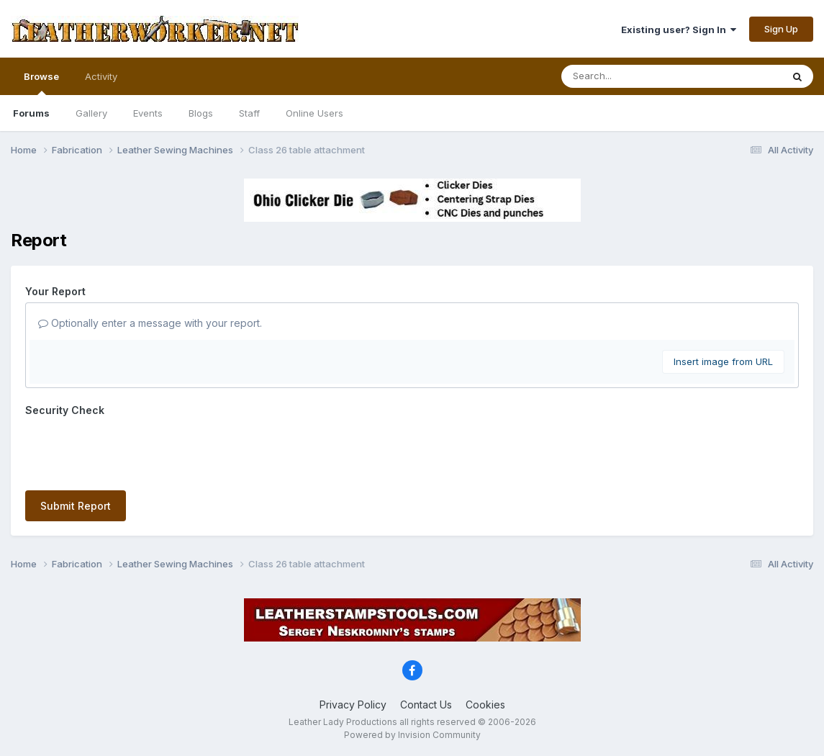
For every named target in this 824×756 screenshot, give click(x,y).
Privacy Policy (353, 704)
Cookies (485, 704)
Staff (249, 113)
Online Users (314, 113)
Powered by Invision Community (412, 734)
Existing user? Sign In (678, 29)
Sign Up (781, 29)
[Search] (632, 76)
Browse (41, 83)
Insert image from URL (723, 361)
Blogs (201, 113)
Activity (101, 76)
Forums (31, 113)
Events (148, 113)
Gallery (91, 113)
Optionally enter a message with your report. (150, 323)
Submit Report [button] (75, 506)
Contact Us (426, 704)
